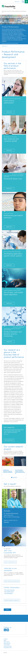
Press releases (7, 643)
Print (7, 609)
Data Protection (7, 646)
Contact (6, 639)
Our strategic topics (9, 591)
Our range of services (9, 590)
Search (23, 1)
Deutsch (17, 1)
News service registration (12, 581)
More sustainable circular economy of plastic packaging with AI (20, 465)
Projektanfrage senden (11, 600)
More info (9, 112)
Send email (6, 522)
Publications (7, 644)
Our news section (9, 593)
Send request (8, 440)
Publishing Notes (8, 647)
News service (7, 641)
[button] (11, 477)
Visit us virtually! (9, 562)
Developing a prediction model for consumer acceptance (8, 464)
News (5, 640)
